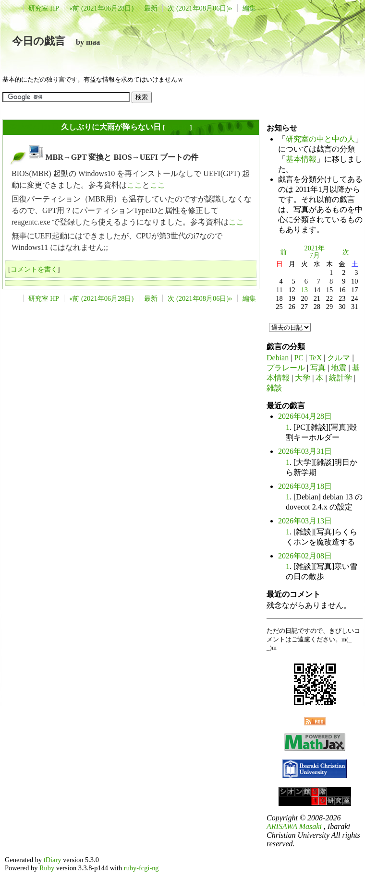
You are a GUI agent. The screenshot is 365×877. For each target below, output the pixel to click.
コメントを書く (34, 269)
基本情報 (301, 159)
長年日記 (177, 127)
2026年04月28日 (305, 416)
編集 (249, 8)
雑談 (274, 388)
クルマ (338, 358)
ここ (134, 185)
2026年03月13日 (305, 521)
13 (304, 290)
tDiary (52, 860)
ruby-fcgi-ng (141, 868)
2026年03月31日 (305, 451)
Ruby (46, 868)
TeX (315, 358)
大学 (302, 378)
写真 (318, 368)
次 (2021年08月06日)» (200, 8)
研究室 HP (43, 8)
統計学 (340, 378)
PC (299, 358)
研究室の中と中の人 (320, 139)
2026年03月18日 (305, 486)
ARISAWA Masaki (294, 826)
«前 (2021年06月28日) (101, 8)
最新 (151, 8)
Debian (278, 358)
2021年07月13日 (32, 127)
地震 (338, 368)
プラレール (286, 368)
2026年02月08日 (305, 556)
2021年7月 (314, 252)
